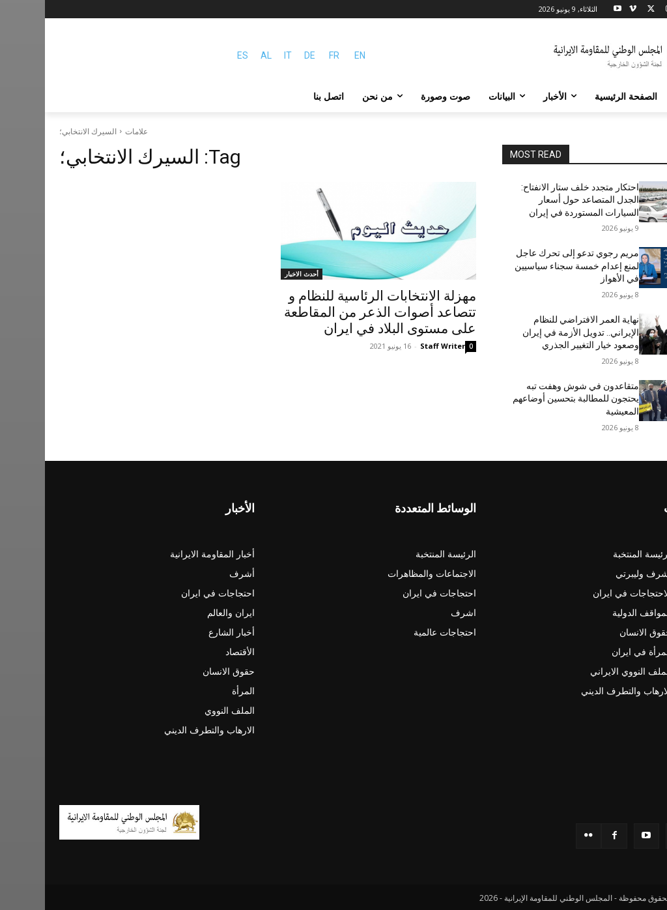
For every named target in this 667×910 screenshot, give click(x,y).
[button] (637, 96)
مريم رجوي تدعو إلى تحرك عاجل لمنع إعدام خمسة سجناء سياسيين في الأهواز (532, 266)
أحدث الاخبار (257, 273)
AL (221, 55)
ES (197, 55)
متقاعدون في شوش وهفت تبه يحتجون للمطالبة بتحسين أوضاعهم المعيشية (531, 399)
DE (264, 55)
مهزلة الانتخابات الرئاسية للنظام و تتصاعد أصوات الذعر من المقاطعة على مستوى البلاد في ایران (335, 312)
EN (314, 55)
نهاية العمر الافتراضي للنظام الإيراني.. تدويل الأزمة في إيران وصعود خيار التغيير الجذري (535, 332)
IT (243, 55)
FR (289, 55)
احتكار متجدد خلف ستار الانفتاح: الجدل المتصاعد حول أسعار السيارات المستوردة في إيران (535, 200)
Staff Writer (397, 346)
